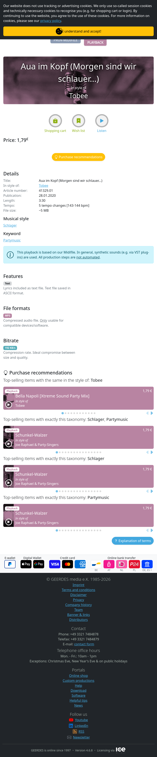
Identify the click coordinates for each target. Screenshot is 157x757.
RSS (81, 731)
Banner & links (78, 614)
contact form (84, 644)
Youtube (81, 720)
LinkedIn (81, 725)
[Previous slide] (147, 413)
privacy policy (50, 20)
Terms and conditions (78, 590)
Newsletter (81, 737)
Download (78, 690)
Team (78, 609)
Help (78, 685)
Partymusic (12, 240)
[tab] (62, 413)
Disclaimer (78, 595)
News (78, 705)
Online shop (78, 675)
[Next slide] (152, 413)
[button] (65, 40)
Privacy (78, 600)
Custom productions (78, 680)
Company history (78, 604)
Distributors (78, 619)
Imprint (78, 585)
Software (78, 695)
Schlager (10, 225)
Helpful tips (79, 700)
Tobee (43, 185)
